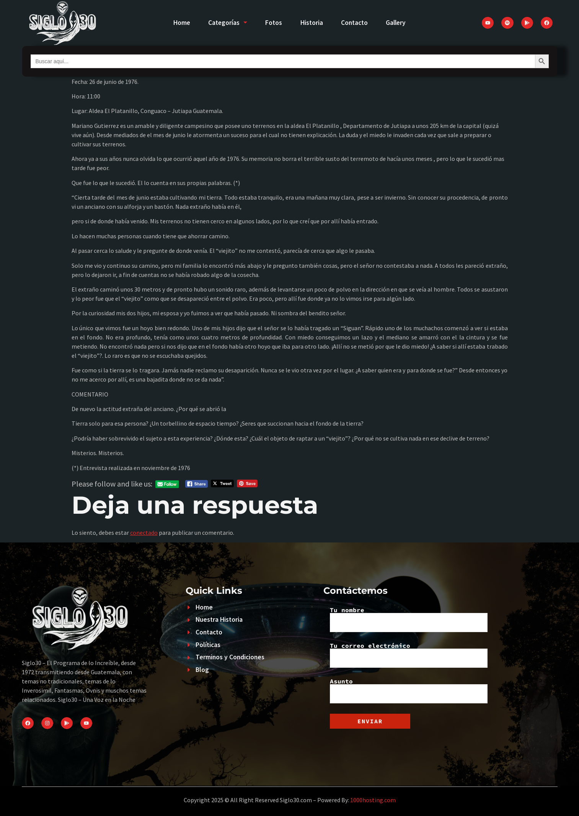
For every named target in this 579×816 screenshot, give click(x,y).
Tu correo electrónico (409, 655)
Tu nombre (409, 619)
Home (178, 22)
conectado (144, 532)
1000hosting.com (373, 800)
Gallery (398, 22)
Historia (312, 22)
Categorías (226, 22)
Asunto (409, 690)
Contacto (356, 22)
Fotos (273, 22)
